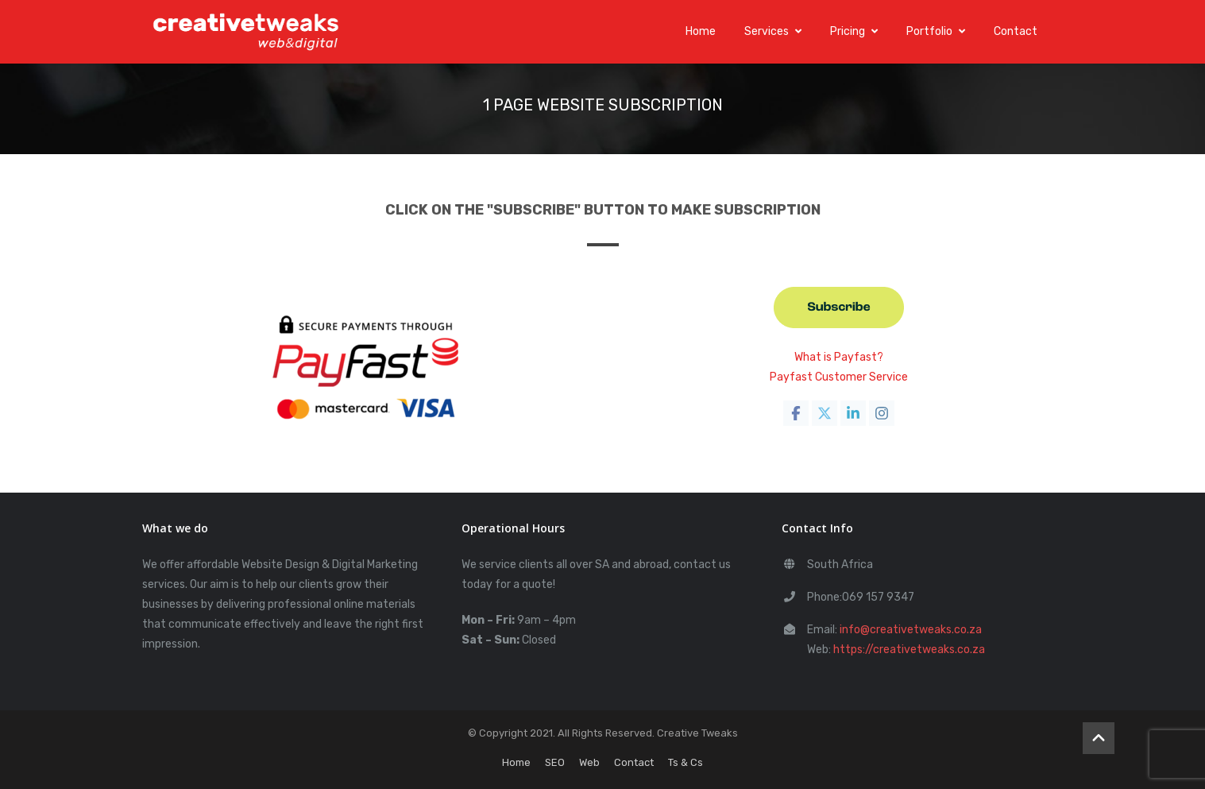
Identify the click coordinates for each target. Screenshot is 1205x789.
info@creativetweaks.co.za (911, 629)
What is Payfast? (838, 357)
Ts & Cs (685, 762)
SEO (555, 762)
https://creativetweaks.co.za (909, 649)
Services (772, 31)
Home (701, 31)
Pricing (854, 31)
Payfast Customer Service (839, 377)
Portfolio (935, 31)
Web (589, 762)
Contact (1015, 31)
